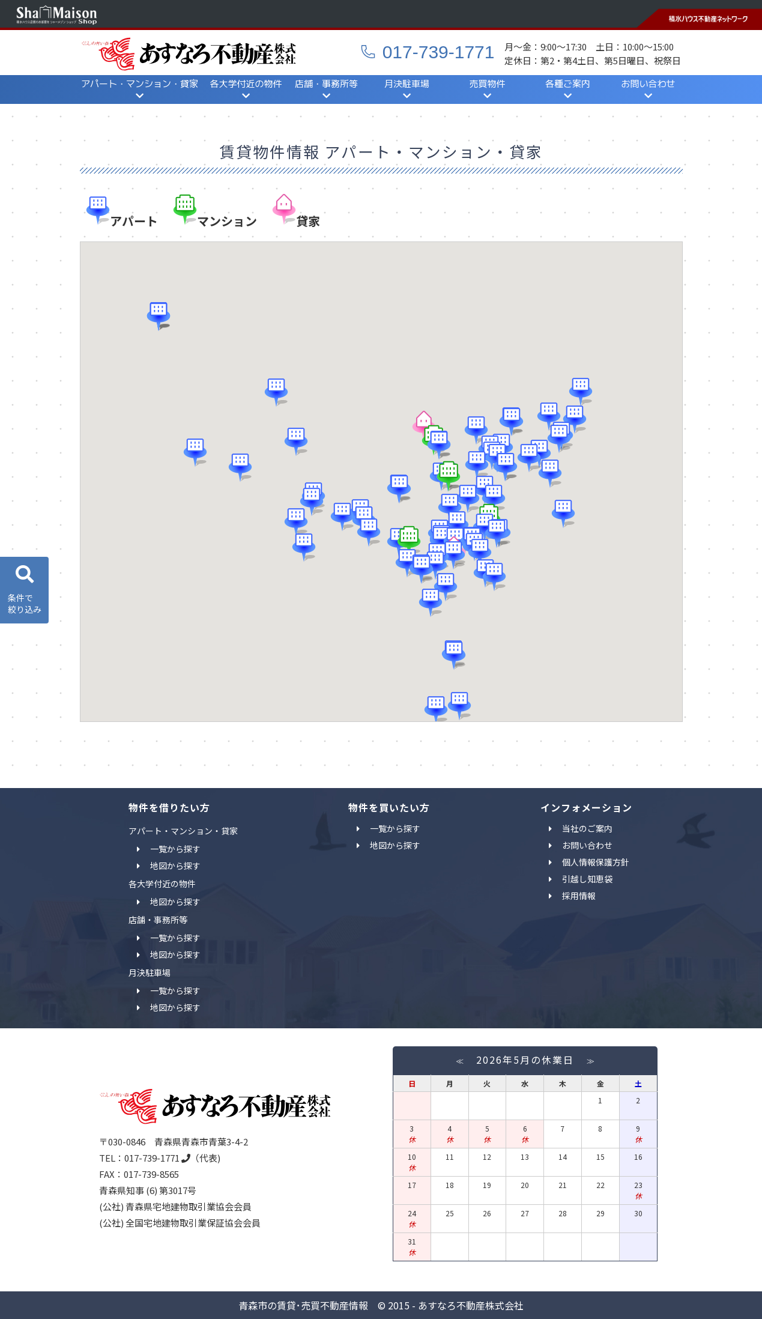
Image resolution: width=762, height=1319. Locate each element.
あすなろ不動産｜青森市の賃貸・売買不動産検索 (189, 54)
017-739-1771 (427, 52)
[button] (436, 709)
